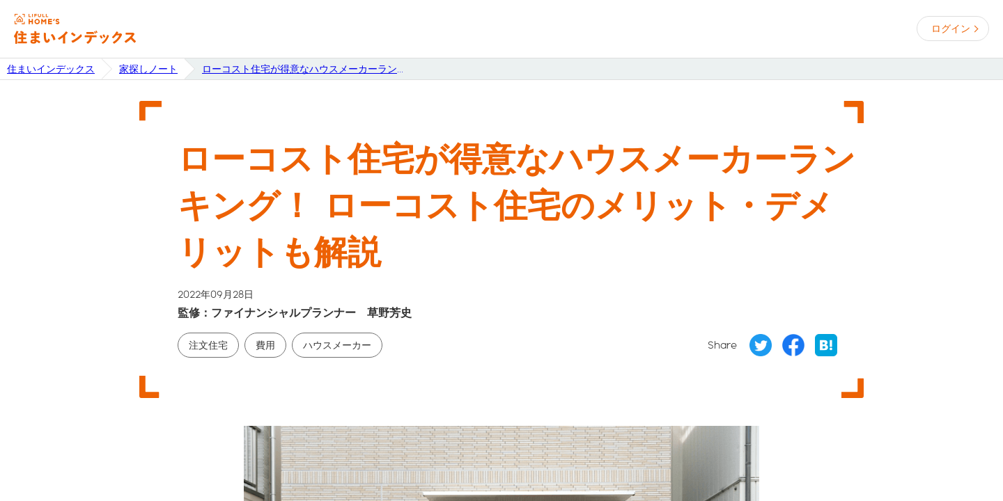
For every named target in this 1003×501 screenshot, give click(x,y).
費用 (265, 345)
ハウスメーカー (337, 345)
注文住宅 (208, 345)
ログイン (950, 28)
